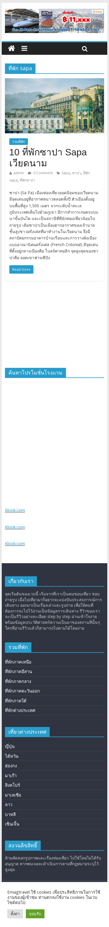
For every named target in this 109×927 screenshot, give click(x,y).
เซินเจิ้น (12, 824)
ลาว (8, 804)
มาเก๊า (11, 775)
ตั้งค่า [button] (15, 913)
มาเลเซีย (13, 795)
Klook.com (15, 510)
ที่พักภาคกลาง (18, 681)
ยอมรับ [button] (35, 913)
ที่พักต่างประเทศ (20, 710)
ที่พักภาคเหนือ (18, 662)
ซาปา (76, 172)
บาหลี (10, 814)
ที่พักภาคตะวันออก (22, 691)
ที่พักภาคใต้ (15, 701)
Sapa (66, 172)
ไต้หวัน (11, 756)
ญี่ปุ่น (10, 746)
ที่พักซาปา (27, 180)
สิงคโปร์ (12, 785)
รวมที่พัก (18, 141)
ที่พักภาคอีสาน (18, 671)
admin (18, 172)
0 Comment (40, 172)
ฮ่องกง (11, 765)
